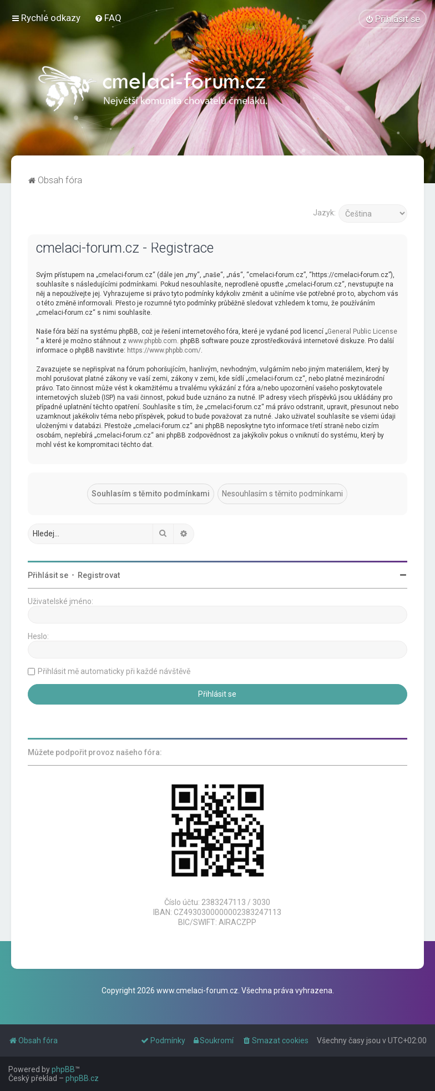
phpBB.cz (82, 1078)
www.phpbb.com (152, 340)
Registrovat (99, 574)
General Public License (362, 331)
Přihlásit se (48, 574)
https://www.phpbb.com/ (164, 350)
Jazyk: (324, 212)
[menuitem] (108, 17)
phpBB (63, 1069)
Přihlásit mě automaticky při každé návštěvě (114, 670)
